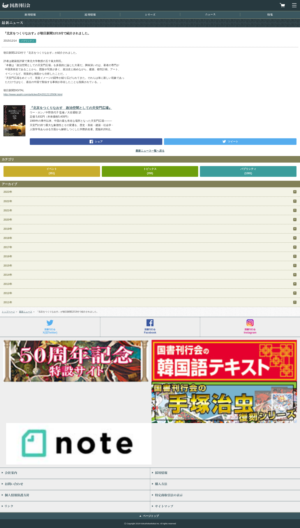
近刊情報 (90, 14)
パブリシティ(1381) (248, 171)
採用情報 (225, 473)
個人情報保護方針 (75, 495)
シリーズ (150, 14)
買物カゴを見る (282, 5)
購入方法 (225, 484)
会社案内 (75, 473)
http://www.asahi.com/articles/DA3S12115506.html (33, 94)
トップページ (8, 311)
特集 (270, 14)
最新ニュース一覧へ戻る (150, 150)
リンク (75, 506)
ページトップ (151, 515)
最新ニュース (25, 311)
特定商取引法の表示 (225, 495)
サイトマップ (225, 506)
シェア (99, 141)
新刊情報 (30, 14)
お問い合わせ (75, 484)
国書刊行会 (16, 5)
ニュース (210, 14)
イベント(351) (51, 171)
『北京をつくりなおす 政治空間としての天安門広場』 (71, 108)
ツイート (233, 141)
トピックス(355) (150, 171)
